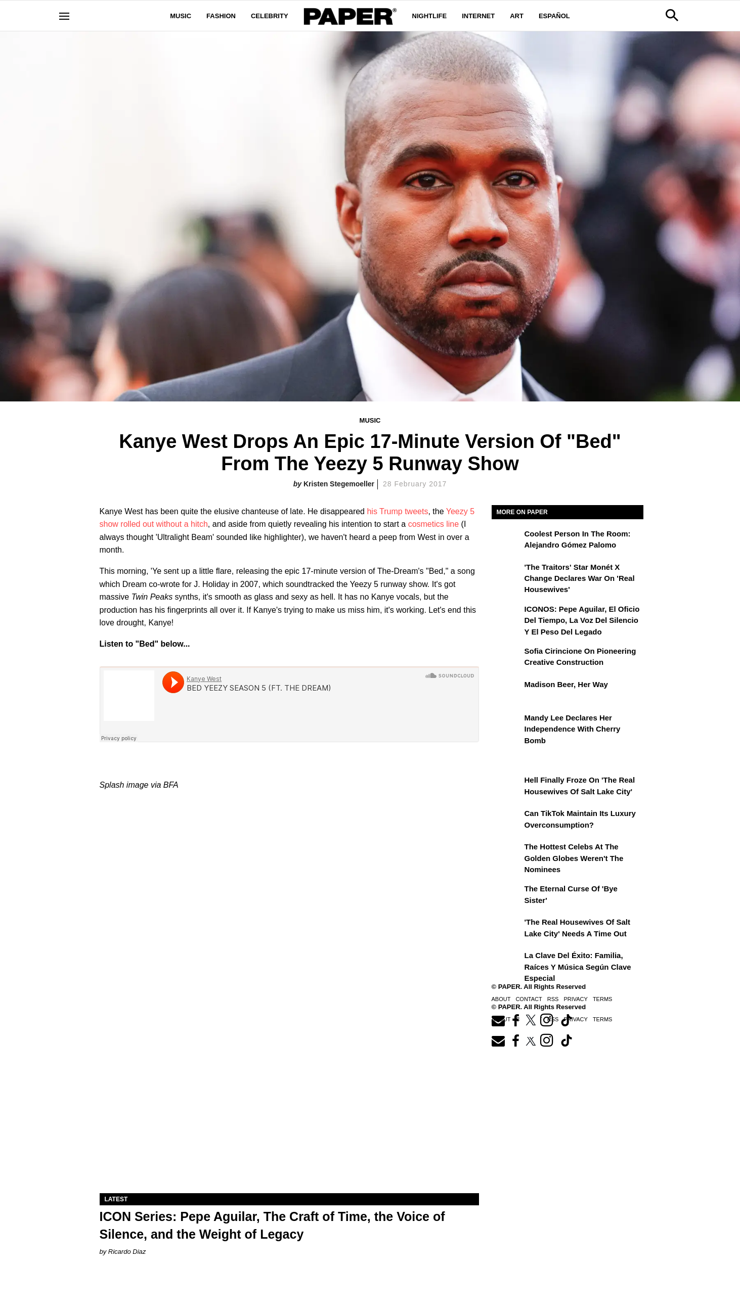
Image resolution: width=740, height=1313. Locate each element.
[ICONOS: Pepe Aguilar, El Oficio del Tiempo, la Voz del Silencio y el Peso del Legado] (506, 616)
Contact (528, 999)
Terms (603, 999)
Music (180, 16)
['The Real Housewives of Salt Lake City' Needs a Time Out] (506, 929)
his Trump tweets (397, 511)
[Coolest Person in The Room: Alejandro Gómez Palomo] (506, 541)
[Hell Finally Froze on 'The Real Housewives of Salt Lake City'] (506, 787)
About (501, 999)
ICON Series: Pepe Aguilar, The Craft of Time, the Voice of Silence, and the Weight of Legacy (272, 1225)
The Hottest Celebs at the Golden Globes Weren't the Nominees (574, 858)
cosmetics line (433, 524)
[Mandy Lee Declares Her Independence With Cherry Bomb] (506, 725)
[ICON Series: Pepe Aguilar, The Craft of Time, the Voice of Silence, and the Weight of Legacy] (289, 1098)
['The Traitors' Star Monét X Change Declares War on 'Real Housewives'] (506, 574)
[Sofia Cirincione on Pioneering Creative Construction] (506, 658)
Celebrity (269, 16)
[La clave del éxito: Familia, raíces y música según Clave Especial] (506, 962)
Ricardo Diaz (127, 1251)
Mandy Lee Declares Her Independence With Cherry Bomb (573, 729)
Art (517, 16)
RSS (553, 999)
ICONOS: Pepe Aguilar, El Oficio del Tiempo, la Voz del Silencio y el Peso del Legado (582, 620)
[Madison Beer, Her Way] (506, 691)
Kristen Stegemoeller (338, 484)
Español (554, 16)
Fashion (221, 16)
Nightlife (429, 16)
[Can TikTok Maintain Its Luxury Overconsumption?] (506, 820)
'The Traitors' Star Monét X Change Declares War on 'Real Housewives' (580, 578)
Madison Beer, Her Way (566, 684)
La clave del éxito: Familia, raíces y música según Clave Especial (578, 966)
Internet (478, 16)
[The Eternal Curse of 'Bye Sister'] (506, 896)
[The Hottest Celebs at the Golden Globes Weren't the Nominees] (506, 854)
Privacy (575, 999)
